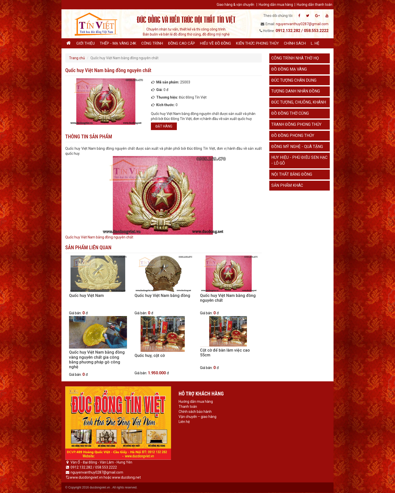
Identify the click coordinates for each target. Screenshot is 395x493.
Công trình (152, 43)
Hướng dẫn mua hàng (276, 5)
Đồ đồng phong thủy (292, 135)
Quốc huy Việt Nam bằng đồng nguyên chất (99, 237)
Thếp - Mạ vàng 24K (118, 43)
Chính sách (295, 43)
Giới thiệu (85, 43)
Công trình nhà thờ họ (295, 58)
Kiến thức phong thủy (257, 43)
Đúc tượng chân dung (293, 80)
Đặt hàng (163, 126)
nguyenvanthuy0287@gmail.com (302, 24)
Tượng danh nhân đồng (295, 91)
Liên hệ (184, 422)
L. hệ (315, 43)
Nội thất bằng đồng (291, 174)
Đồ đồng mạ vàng (289, 69)
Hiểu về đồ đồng (215, 43)
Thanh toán (188, 407)
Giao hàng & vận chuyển (235, 5)
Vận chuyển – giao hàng (197, 417)
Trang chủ (77, 58)
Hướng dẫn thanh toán (314, 5)
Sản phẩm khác (287, 185)
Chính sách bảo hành (195, 412)
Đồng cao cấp (181, 43)
